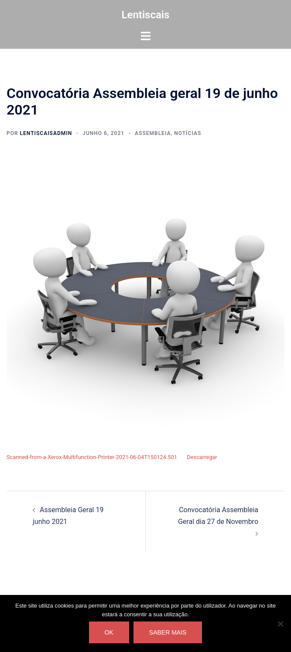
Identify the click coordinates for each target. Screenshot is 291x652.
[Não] (280, 623)
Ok (109, 632)
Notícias (187, 133)
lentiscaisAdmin (46, 133)
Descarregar (202, 457)
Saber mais (168, 632)
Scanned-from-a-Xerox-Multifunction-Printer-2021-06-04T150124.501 (92, 457)
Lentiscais (146, 15)
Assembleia (153, 133)
